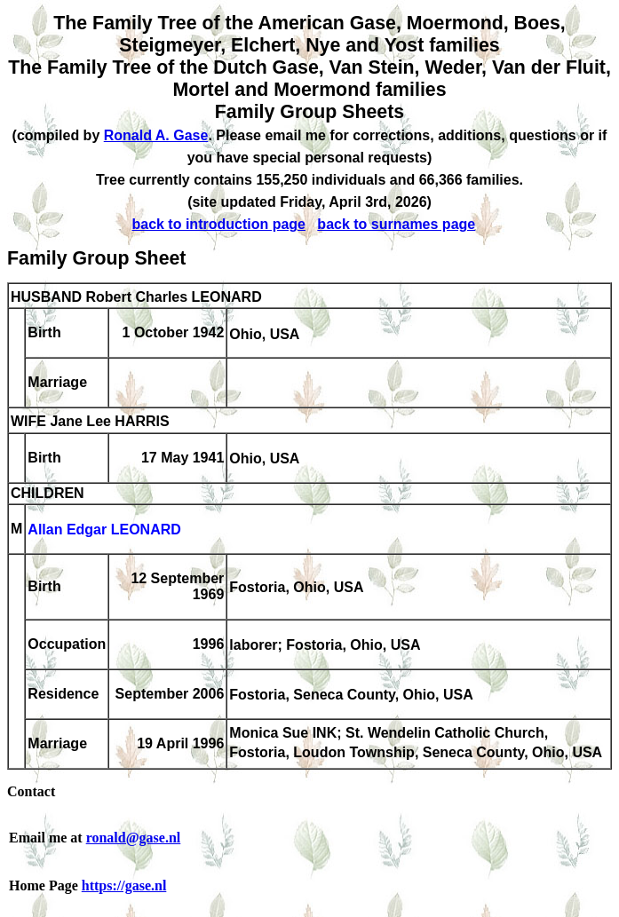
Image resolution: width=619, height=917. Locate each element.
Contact (31, 791)
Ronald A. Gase (156, 135)
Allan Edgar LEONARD (104, 530)
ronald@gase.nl (133, 837)
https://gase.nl (124, 885)
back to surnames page (396, 224)
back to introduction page (218, 224)
